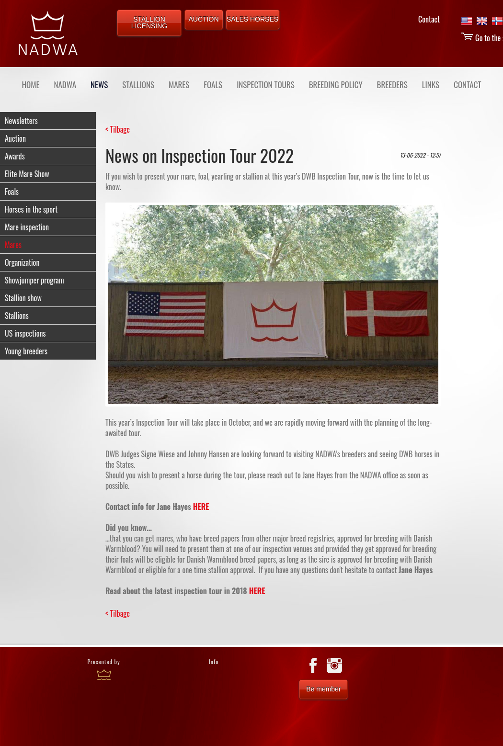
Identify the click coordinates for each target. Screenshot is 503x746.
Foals (12, 191)
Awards (15, 156)
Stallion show (23, 298)
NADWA (65, 84)
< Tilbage (117, 129)
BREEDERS (392, 84)
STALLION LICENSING (149, 22)
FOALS (213, 84)
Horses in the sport (31, 209)
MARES (179, 84)
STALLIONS (138, 84)
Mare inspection (27, 227)
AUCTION (204, 19)
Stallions (17, 315)
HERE (201, 506)
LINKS (430, 84)
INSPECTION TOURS (266, 84)
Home (31, 84)
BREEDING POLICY (336, 84)
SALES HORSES (252, 19)
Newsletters (21, 120)
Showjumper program (34, 280)
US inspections (25, 333)
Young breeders (26, 351)
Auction (15, 138)
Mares (13, 244)
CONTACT (467, 84)
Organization (22, 262)
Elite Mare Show (27, 174)
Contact (429, 19)
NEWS (99, 84)
